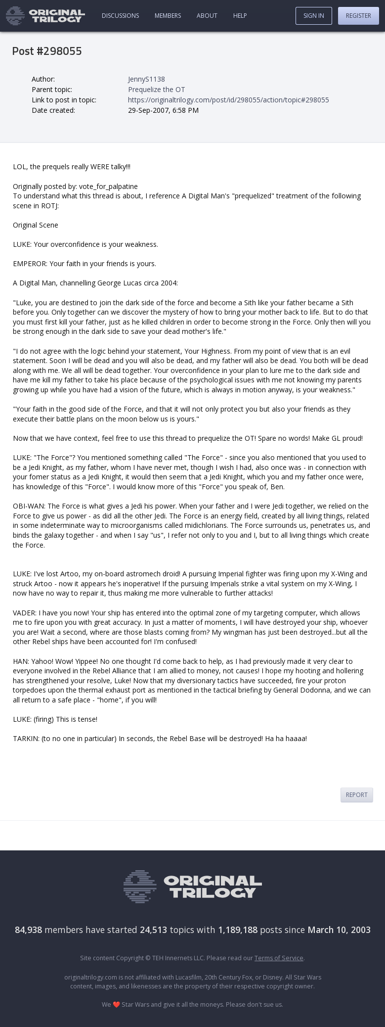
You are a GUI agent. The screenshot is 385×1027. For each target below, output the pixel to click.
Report (357, 795)
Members (168, 15)
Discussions (120, 15)
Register (358, 15)
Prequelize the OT (156, 89)
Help (240, 15)
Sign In (313, 15)
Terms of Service (279, 958)
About (207, 15)
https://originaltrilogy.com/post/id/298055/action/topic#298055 (228, 99)
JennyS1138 (146, 79)
